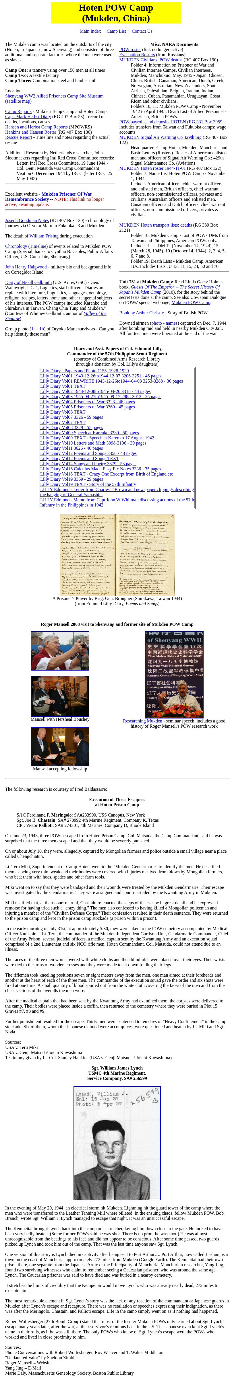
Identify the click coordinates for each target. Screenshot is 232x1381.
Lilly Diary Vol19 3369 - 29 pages (71, 479)
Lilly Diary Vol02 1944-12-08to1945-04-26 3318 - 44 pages (95, 391)
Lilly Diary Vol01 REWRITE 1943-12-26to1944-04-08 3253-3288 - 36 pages (111, 381)
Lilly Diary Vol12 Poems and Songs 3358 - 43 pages (88, 453)
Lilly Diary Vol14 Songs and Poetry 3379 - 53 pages (88, 463)
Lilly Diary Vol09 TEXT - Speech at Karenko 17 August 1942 (97, 437)
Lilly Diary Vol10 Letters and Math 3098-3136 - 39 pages (93, 443)
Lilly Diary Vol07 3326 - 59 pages (71, 417)
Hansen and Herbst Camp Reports (36, 126)
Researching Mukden (142, 720)
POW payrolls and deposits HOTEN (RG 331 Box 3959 (171, 121)
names (171, 323)
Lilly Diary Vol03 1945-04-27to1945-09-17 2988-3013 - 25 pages (100, 396)
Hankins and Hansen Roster (30, 132)
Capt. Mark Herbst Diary (28, 116)
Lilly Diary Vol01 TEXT (63, 386)
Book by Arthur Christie (141, 312)
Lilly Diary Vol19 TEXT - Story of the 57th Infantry (88, 484)
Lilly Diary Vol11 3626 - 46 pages (71, 448)
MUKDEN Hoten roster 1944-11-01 (152, 168)
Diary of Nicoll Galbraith (28, 282)
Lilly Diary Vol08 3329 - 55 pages (71, 427)
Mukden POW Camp (190, 302)
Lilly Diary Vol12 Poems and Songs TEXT (79, 458)
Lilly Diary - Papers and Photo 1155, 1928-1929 (84, 370)
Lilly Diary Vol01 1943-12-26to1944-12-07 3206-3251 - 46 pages (100, 375)
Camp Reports (18, 111)
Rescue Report (18, 137)
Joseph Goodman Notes (27, 220)
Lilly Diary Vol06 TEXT (63, 412)
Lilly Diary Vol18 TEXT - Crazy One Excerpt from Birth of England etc (106, 474)
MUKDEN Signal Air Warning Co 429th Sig (160, 137)
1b (41, 328)
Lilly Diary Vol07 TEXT (63, 422)
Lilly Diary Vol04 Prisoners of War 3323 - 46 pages (87, 401)
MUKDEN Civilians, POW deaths (151, 59)
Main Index (90, 31)
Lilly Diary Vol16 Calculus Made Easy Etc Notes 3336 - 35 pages (100, 468)
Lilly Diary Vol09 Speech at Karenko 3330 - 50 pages (89, 432)
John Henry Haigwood (26, 266)
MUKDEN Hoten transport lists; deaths (155, 225)
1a (33, 328)
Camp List (116, 31)
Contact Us (142, 31)
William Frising (45, 235)
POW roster (130, 49)
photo (156, 323)
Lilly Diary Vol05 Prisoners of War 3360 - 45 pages (87, 406)
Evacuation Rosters (137, 54)
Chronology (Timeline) (26, 246)
